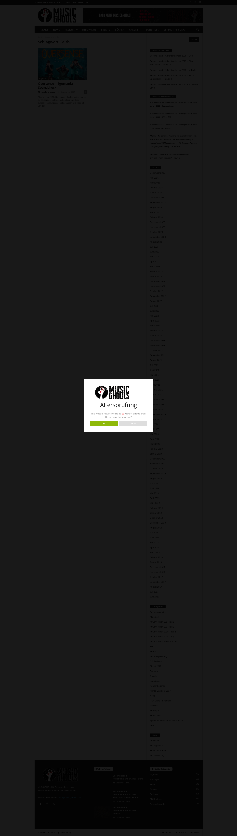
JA (104, 423)
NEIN (133, 423)
